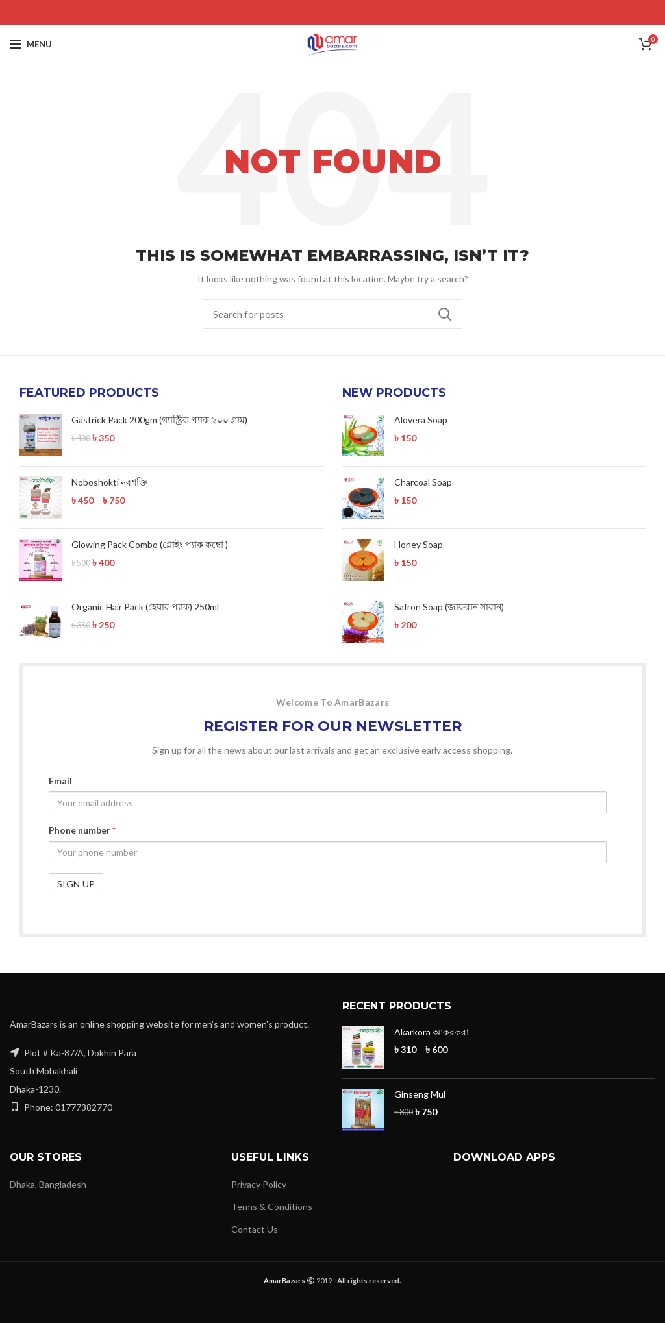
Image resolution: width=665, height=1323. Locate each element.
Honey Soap (418, 544)
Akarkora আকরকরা (431, 1031)
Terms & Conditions (271, 1206)
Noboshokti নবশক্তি (109, 482)
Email (60, 780)
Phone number (82, 829)
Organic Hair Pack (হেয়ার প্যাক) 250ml (145, 606)
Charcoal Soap (423, 482)
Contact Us (254, 1229)
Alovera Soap (420, 419)
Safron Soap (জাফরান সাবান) (449, 606)
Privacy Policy (258, 1184)
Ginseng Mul (419, 1094)
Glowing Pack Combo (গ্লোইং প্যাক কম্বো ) (149, 544)
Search (445, 314)
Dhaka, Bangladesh (48, 1184)
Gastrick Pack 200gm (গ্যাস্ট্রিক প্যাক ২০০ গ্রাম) (159, 419)
